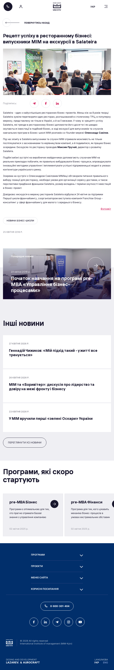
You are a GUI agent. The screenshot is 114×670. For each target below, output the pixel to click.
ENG (105, 662)
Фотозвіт (106, 208)
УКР (96, 662)
